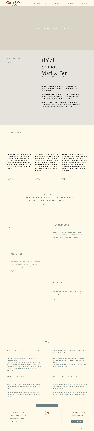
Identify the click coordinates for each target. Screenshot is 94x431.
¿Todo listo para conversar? (47, 405)
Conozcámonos (84, 3)
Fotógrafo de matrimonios (40, 3)
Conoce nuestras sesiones (55, 300)
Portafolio (70, 3)
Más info (57, 3)
